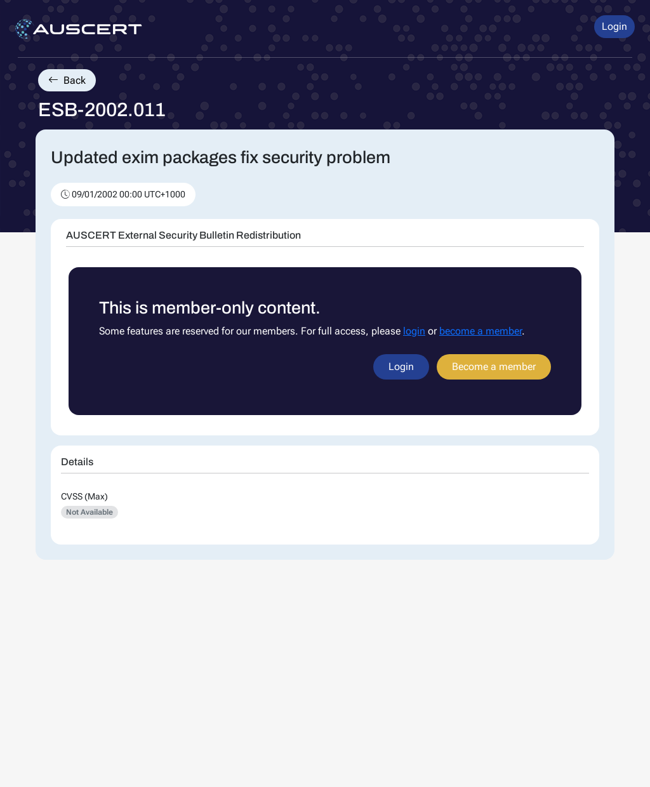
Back (67, 80)
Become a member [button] (494, 366)
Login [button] (614, 26)
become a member (480, 331)
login (414, 331)
